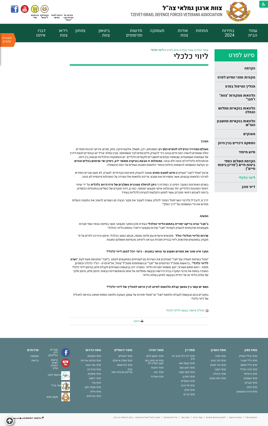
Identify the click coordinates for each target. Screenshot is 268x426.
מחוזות (202, 31)
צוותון (80, 31)
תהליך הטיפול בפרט (240, 86)
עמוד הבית (252, 33)
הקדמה (249, 68)
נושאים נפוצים (7, 40)
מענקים (249, 134)
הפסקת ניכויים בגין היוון (236, 143)
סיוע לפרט (173, 50)
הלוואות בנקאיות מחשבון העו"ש (236, 123)
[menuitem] (245, 33)
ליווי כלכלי (247, 177)
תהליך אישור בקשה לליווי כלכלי (187, 310)
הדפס (137, 321)
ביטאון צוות (104, 33)
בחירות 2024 (228, 33)
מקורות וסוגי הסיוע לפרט (236, 77)
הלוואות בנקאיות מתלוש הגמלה (236, 110)
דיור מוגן (248, 186)
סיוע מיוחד (247, 152)
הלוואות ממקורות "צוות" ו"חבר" (237, 97)
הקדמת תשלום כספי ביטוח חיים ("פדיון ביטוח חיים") (236, 165)
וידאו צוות (63, 33)
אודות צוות (183, 33)
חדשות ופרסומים (134, 33)
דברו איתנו (41, 33)
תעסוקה (157, 31)
